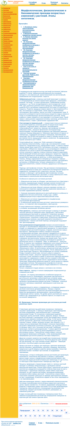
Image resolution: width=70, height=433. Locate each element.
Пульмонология (7, 45)
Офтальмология (8, 35)
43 (39, 416)
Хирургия (6, 68)
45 (49, 416)
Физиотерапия (7, 64)
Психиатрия (6, 43)
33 (48, 410)
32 (43, 410)
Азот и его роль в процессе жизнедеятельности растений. (29, 69)
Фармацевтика (7, 62)
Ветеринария (7, 18)
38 (66, 413)
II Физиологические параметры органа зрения (31, 34)
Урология (6, 58)
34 (52, 410)
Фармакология (7, 60)
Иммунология (7, 23)
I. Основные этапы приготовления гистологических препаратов (29, 29)
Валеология (6, 16)
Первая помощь (8, 41)
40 (26, 416)
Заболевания (7, 21)
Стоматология (7, 50)
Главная (32, 423)
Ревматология (7, 48)
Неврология (6, 27)
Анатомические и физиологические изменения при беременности (29, 85)
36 (61, 410)
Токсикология (7, 54)
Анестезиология (8, 12)
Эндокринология (8, 70)
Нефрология (7, 29)
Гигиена (5, 19)
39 (21, 416)
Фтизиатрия (6, 66)
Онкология (6, 31)
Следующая (57, 416)
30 (33, 410)
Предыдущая (25, 410)
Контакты (64, 3)
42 (35, 416)
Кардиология (7, 25)
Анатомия (6, 10)
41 (30, 416)
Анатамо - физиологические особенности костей (29, 79)
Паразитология (7, 37)
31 (38, 410)
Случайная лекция (33, 3)
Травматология (7, 56)
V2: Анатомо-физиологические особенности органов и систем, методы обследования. (31, 45)
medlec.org (17, 423)
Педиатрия (6, 39)
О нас (44, 3)
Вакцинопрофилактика (10, 14)
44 (44, 416)
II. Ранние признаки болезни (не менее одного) (29, 38)
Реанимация (7, 46)
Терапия (5, 52)
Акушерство (6, 8)
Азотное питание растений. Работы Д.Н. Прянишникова (30, 74)
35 (57, 410)
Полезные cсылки (54, 3)
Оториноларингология (9, 33)
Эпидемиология (8, 72)
